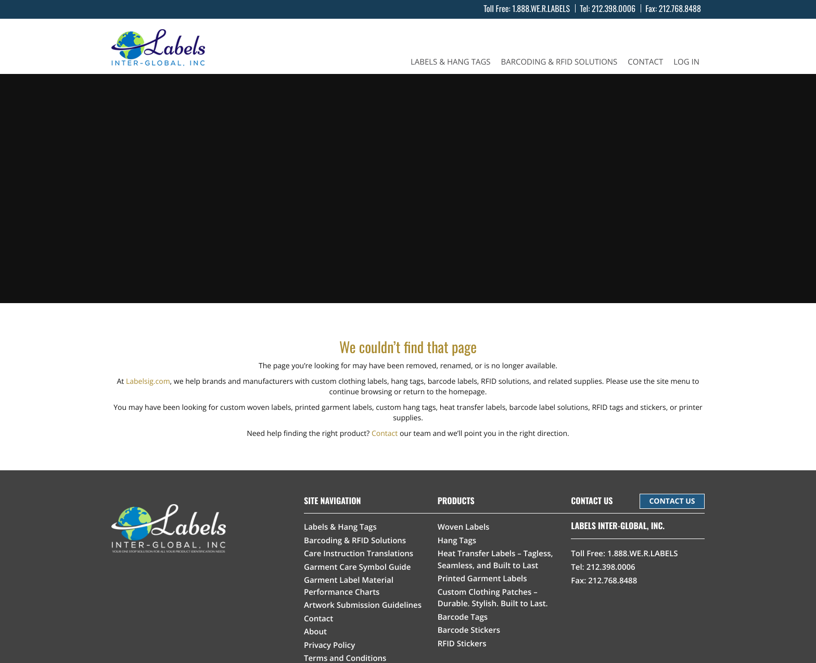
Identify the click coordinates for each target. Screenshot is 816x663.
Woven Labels (464, 527)
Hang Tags (457, 540)
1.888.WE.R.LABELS (541, 8)
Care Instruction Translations (358, 553)
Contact (645, 62)
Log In (686, 62)
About (315, 632)
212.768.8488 (680, 8)
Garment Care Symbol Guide (357, 567)
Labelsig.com (148, 381)
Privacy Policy (329, 645)
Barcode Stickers (469, 630)
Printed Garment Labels (482, 578)
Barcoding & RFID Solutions (559, 62)
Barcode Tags (463, 617)
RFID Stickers (462, 644)
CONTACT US (672, 501)
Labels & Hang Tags (451, 62)
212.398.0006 (613, 8)
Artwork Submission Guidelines (363, 605)
